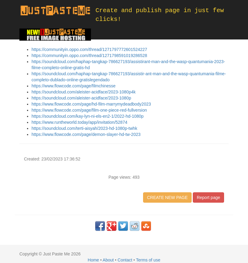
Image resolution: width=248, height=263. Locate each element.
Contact (125, 260)
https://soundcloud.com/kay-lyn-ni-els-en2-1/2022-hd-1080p (88, 116)
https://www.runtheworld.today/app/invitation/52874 (79, 122)
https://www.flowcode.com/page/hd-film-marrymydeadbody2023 (91, 104)
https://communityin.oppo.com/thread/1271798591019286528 (89, 55)
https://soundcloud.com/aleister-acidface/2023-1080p (81, 98)
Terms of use (148, 260)
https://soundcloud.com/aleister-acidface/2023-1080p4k (84, 91)
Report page (208, 197)
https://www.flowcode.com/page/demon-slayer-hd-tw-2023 (86, 134)
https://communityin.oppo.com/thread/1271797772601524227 (89, 49)
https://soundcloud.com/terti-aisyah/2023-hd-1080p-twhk (84, 128)
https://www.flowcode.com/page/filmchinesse (74, 85)
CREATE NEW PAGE (167, 197)
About (108, 260)
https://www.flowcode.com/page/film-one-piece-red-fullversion (89, 110)
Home (93, 260)
